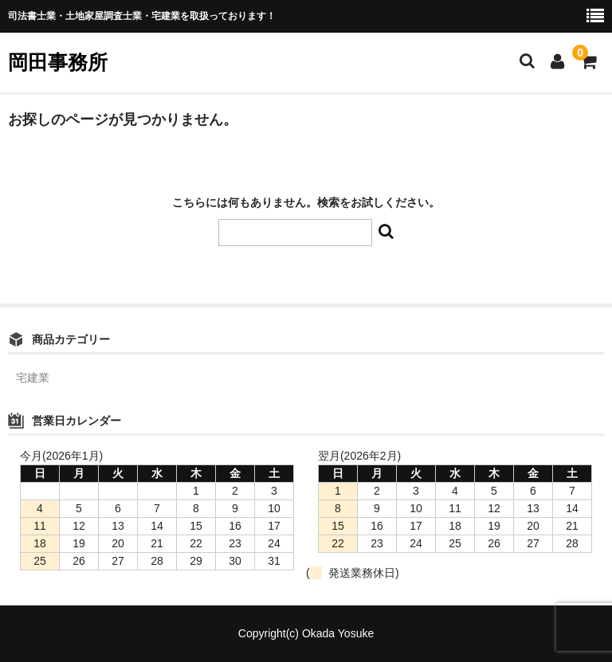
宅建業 (32, 377)
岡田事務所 (58, 62)
